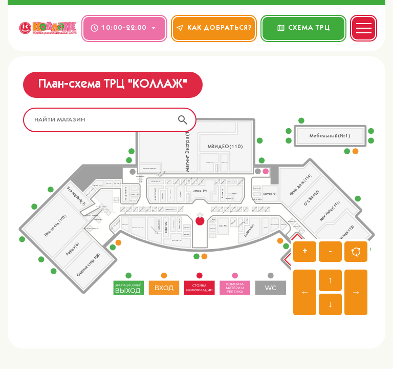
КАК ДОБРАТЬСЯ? (214, 28)
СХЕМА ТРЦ (304, 28)
